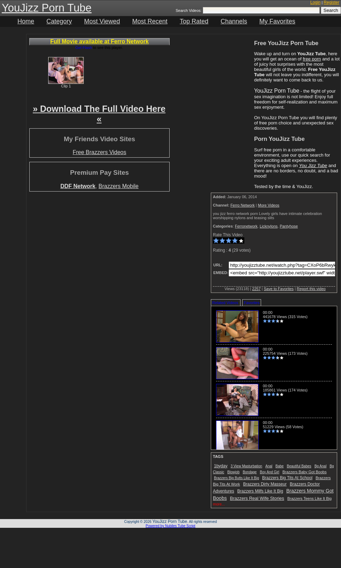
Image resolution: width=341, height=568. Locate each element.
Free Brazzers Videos (99, 152)
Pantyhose (289, 226)
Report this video (311, 289)
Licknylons (268, 226)
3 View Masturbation (246, 466)
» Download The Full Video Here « (99, 114)
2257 (256, 289)
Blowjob (233, 472)
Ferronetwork (246, 226)
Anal (268, 466)
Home (25, 21)
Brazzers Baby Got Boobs (304, 472)
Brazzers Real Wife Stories (257, 498)
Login (315, 2)
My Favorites (277, 21)
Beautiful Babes (299, 466)
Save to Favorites (279, 289)
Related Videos (225, 303)
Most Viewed (102, 21)
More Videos (269, 205)
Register (331, 2)
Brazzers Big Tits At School (287, 477)
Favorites (251, 303)
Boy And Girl (270, 472)
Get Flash (83, 47)
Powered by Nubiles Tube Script (170, 526)
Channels (234, 21)
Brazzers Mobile (118, 186)
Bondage (250, 472)
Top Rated (194, 21)
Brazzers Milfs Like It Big (260, 491)
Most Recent (150, 21)
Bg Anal (320, 466)
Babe (279, 466)
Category (59, 21)
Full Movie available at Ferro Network (99, 41)
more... (219, 504)
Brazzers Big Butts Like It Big (236, 478)
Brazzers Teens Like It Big (309, 498)
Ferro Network (242, 205)
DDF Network (77, 186)
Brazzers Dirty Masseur (265, 484)
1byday (221, 465)
